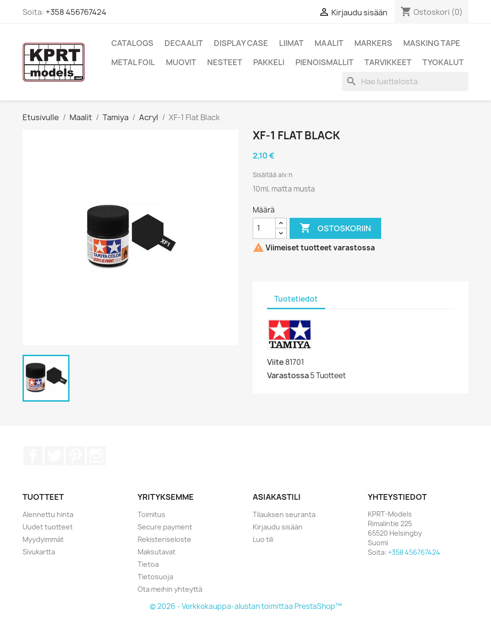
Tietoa (148, 564)
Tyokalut (443, 62)
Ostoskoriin (335, 228)
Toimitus (151, 514)
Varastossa (288, 375)
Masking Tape (431, 43)
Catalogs (132, 43)
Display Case (241, 43)
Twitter (54, 455)
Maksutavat (156, 551)
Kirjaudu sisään (278, 526)
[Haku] (405, 81)
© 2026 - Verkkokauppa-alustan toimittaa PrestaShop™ (246, 606)
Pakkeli (268, 62)
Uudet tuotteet (48, 526)
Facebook (33, 455)
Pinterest (75, 455)
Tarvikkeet (387, 62)
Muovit (181, 62)
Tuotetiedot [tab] (296, 299)
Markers (373, 43)
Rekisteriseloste (164, 539)
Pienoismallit (324, 62)
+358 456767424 (76, 12)
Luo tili (263, 539)
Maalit (329, 43)
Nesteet (224, 62)
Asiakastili (277, 497)
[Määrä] (264, 228)
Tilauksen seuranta (284, 514)
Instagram (96, 455)
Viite (275, 362)
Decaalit (183, 43)
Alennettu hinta (48, 514)
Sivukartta (39, 551)
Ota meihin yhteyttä (170, 589)
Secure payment (165, 526)
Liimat (291, 43)
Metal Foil (133, 62)
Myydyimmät (43, 539)
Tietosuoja (155, 576)
